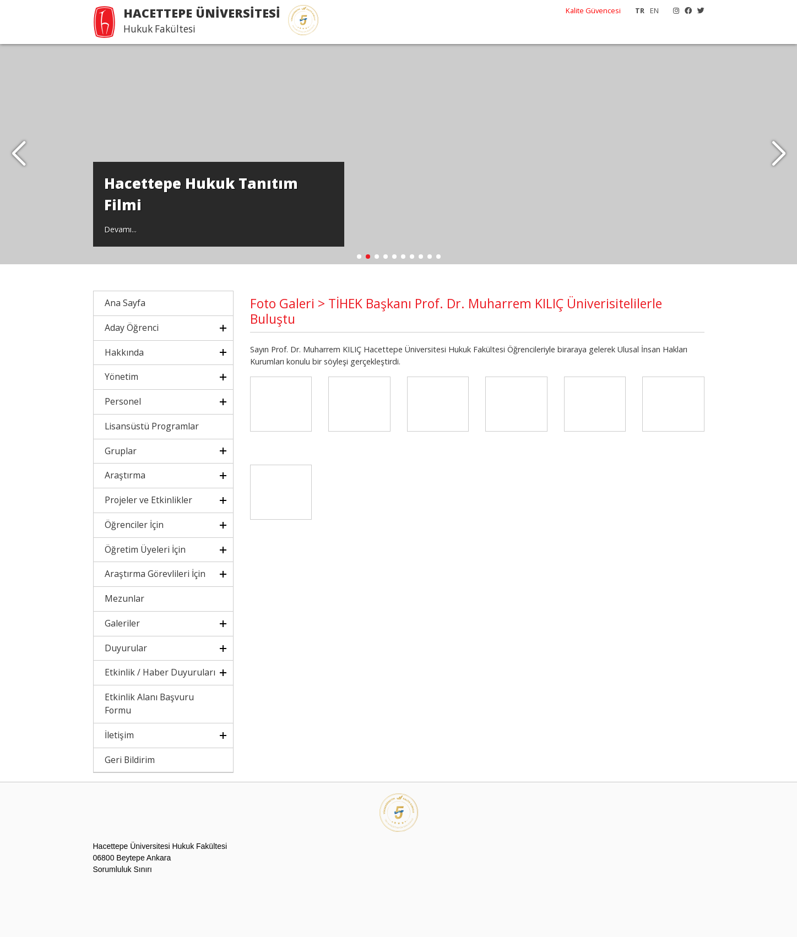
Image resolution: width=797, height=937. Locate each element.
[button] (778, 154)
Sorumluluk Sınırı (122, 869)
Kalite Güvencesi (593, 10)
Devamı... (120, 229)
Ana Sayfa (125, 303)
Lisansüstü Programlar (152, 426)
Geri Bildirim (130, 760)
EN (654, 10)
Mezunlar (124, 598)
